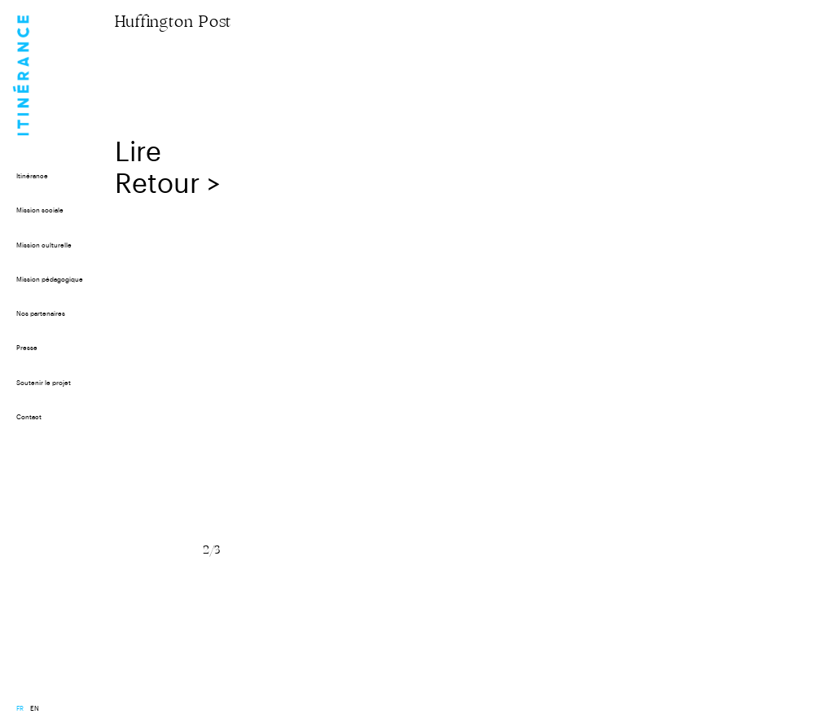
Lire (142, 152)
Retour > (168, 184)
